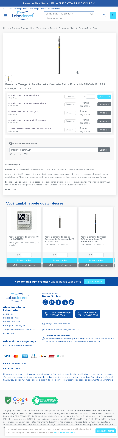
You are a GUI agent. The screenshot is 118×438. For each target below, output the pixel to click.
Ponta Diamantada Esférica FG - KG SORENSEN (24, 238)
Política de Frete (11, 318)
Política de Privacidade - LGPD (17, 345)
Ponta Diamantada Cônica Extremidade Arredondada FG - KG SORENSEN (60, 239)
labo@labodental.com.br (66, 413)
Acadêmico (8, 333)
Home (6, 28)
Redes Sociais (44, 9)
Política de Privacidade (64, 432)
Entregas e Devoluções (14, 325)
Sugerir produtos (94, 281)
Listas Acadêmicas (29, 9)
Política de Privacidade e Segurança (48, 416)
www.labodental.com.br (62, 410)
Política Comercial (11, 322)
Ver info (70, 97)
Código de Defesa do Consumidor (19, 329)
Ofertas (17, 9)
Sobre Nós (7, 9)
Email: (51, 413)
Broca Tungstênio (38, 28)
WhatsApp (55, 9)
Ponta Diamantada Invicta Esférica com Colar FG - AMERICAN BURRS (93, 239)
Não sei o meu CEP (18, 154)
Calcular (104, 150)
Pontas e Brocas (20, 28)
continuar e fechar (105, 431)
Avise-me (104, 104)
